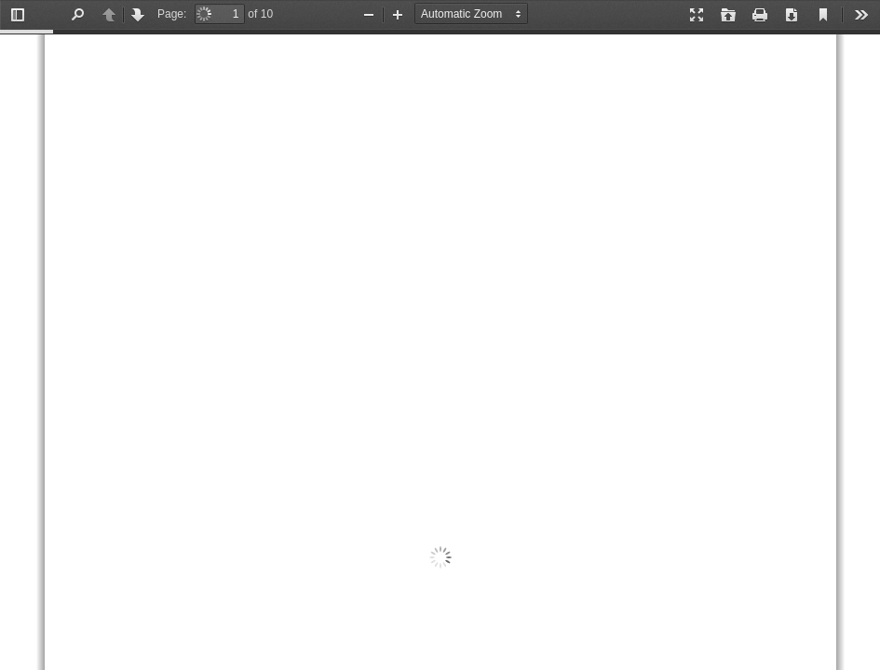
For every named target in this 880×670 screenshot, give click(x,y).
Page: (171, 13)
